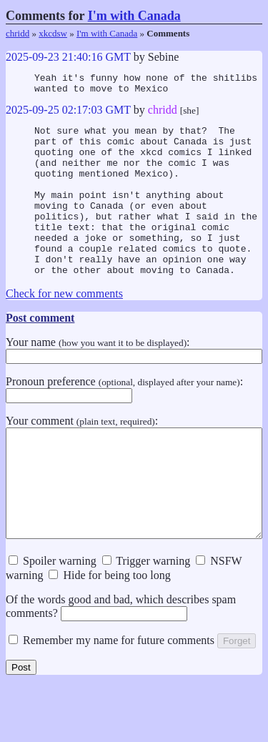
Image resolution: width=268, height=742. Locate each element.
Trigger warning (146, 616)
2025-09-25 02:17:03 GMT (68, 114)
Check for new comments (64, 328)
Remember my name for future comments (111, 696)
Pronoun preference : (124, 422)
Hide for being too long (109, 631)
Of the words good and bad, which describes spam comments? (121, 662)
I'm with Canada (134, 16)
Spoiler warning (52, 616)
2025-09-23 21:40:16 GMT (68, 57)
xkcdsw (53, 33)
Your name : (134, 383)
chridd (17, 33)
